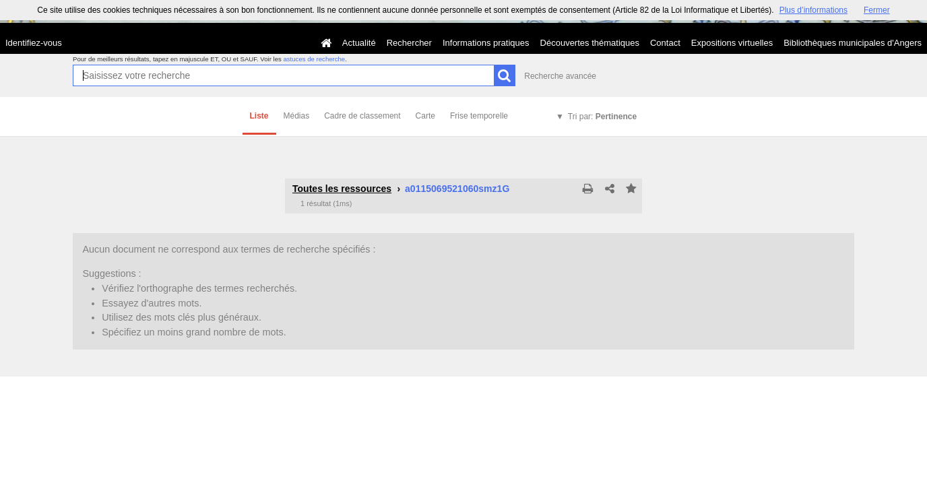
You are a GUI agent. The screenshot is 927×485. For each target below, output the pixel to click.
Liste (259, 116)
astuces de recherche (314, 59)
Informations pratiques (486, 43)
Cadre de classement (362, 116)
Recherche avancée (560, 76)
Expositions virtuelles (732, 43)
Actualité (359, 43)
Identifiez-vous (33, 43)
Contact (665, 43)
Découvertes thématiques (589, 43)
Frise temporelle (479, 116)
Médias (297, 116)
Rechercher (409, 43)
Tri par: (602, 116)
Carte (425, 116)
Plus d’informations (813, 10)
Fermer (877, 10)
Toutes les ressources (341, 188)
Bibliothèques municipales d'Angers (853, 43)
